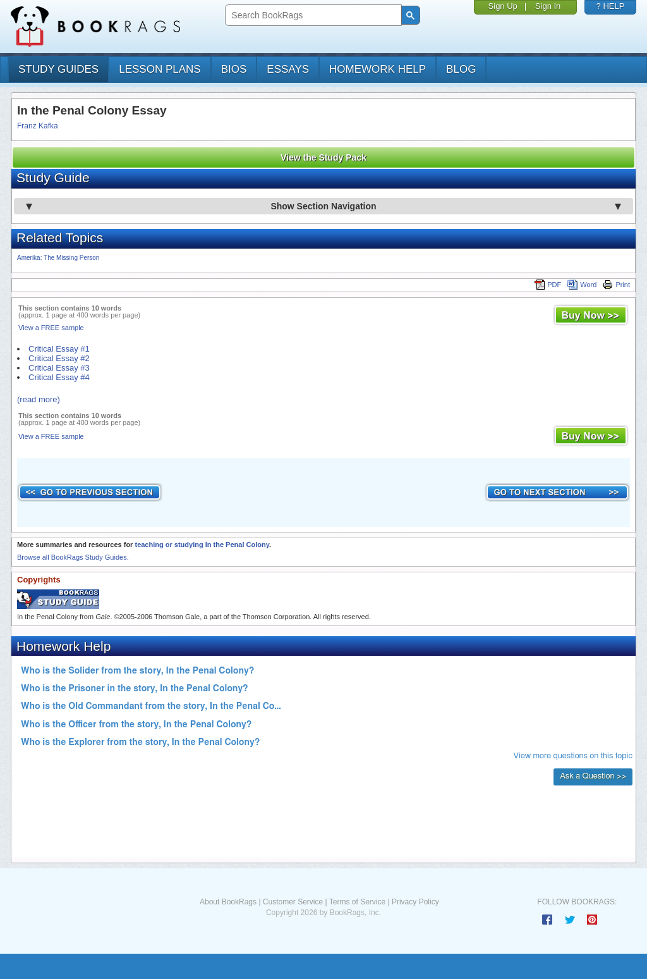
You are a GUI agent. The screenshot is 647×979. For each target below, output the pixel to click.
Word (581, 284)
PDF (548, 284)
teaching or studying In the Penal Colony (202, 544)
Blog (461, 69)
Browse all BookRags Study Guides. (73, 557)
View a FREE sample (51, 327)
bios (234, 69)
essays (288, 69)
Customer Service (293, 901)
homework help (377, 69)
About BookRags (228, 901)
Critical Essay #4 (59, 377)
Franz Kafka (37, 125)
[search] (311, 15)
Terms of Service (357, 901)
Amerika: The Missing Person (58, 257)
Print (616, 284)
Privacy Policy (415, 901)
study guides (58, 69)
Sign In (547, 6)
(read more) (38, 399)
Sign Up (502, 6)
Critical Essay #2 (59, 358)
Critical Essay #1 (59, 349)
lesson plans (159, 69)
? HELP (610, 6)
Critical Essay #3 (59, 368)
